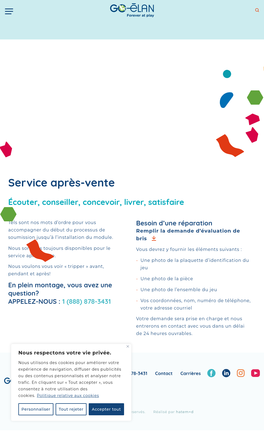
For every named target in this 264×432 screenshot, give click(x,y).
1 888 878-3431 (132, 373)
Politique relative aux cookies (68, 395)
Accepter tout (106, 409)
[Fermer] (128, 346)
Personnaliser (35, 409)
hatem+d (185, 412)
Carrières (190, 373)
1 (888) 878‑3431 (86, 301)
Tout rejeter (71, 409)
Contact (164, 373)
